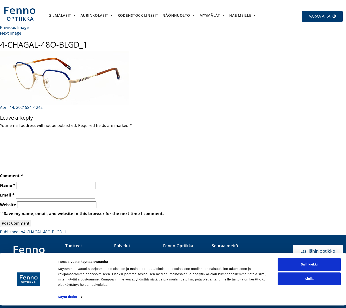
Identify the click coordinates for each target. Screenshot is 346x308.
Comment (11, 175)
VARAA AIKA (319, 16)
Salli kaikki (309, 267)
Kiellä (309, 281)
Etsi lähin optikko (317, 251)
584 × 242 (34, 107)
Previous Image (14, 27)
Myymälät (212, 15)
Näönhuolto (178, 15)
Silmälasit (62, 15)
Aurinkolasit (97, 15)
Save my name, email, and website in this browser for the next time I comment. (84, 213)
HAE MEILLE (242, 15)
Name (7, 185)
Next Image (10, 33)
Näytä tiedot (67, 299)
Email (7, 195)
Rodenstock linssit (138, 15)
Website (8, 204)
